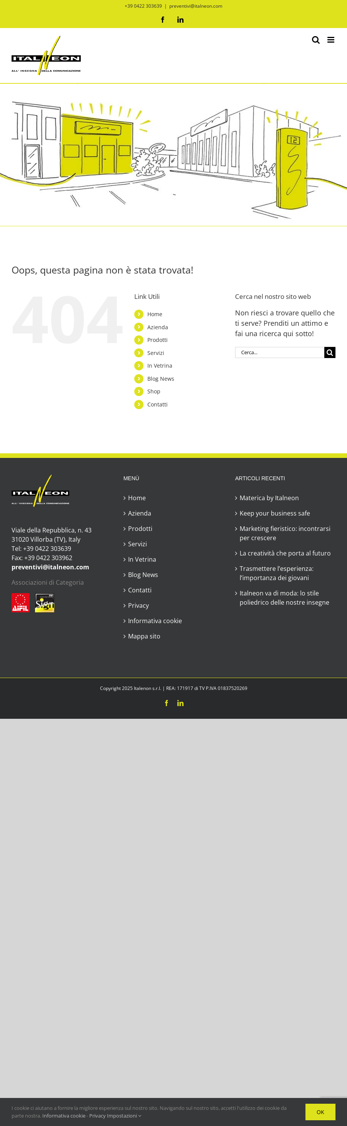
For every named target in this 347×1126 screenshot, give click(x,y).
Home (154, 314)
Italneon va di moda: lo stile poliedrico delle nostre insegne (284, 598)
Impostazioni (124, 1115)
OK (320, 1112)
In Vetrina (159, 365)
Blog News (160, 378)
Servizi (155, 353)
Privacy (138, 605)
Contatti (157, 404)
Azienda (157, 327)
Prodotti (157, 339)
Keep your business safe (275, 513)
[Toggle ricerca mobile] (316, 40)
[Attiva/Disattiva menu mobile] (331, 40)
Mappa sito (144, 636)
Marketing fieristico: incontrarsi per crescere (285, 533)
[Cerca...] (279, 352)
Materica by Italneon (269, 498)
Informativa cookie (155, 621)
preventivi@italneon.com (195, 6)
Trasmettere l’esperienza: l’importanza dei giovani (277, 573)
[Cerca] (329, 352)
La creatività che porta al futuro (285, 553)
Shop (153, 391)
